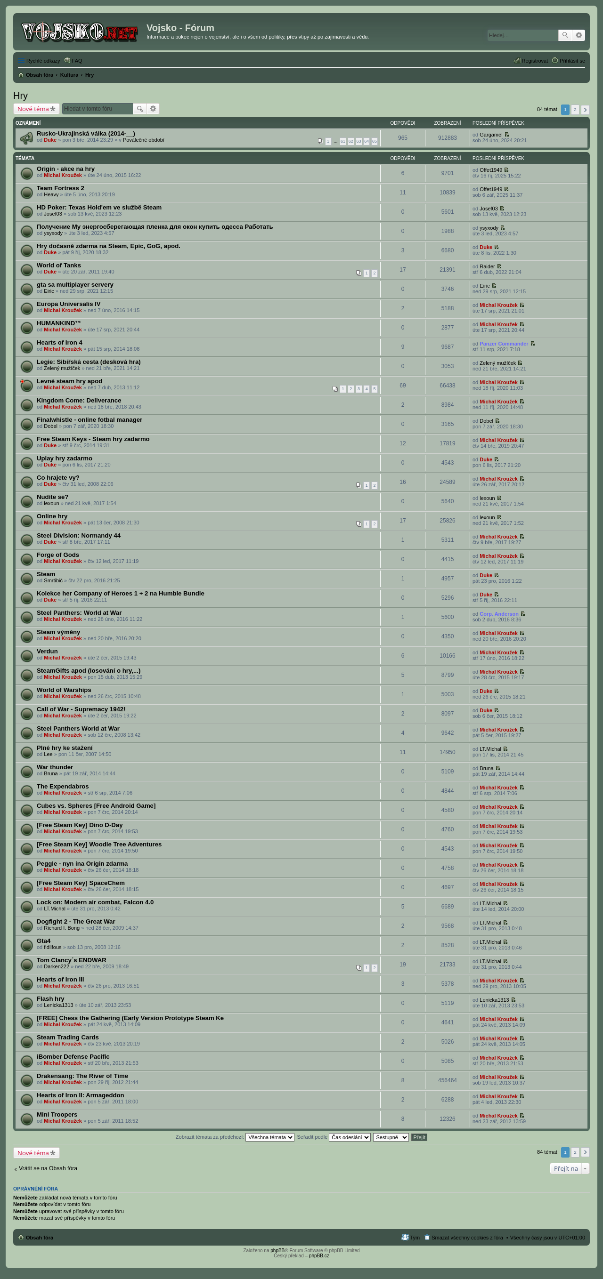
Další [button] (585, 110)
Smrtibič (53, 580)
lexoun (51, 503)
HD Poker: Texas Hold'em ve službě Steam (99, 207)
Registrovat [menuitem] (535, 61)
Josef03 (53, 214)
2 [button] (575, 109)
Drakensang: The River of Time (82, 1075)
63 (359, 141)
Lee (48, 754)
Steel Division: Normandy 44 (79, 535)
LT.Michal (490, 749)
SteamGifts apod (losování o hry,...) (88, 670)
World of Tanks (59, 265)
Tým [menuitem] (415, 1237)
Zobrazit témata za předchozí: (235, 1137)
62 (351, 141)
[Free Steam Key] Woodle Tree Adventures (99, 844)
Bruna (50, 773)
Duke (50, 140)
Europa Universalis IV (69, 303)
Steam (46, 574)
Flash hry (51, 998)
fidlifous (52, 947)
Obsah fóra (39, 1237)
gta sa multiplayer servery (75, 284)
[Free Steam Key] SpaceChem (81, 882)
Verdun (47, 651)
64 (366, 141)
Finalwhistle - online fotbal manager (89, 419)
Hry (20, 95)
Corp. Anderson (499, 614)
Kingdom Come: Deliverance (79, 400)
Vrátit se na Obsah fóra (48, 1168)
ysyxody (53, 233)
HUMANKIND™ (59, 323)
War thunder (55, 767)
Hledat (565, 35)
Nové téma (33, 109)
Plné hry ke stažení (65, 747)
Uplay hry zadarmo (64, 458)
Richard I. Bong (62, 928)
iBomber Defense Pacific (73, 1056)
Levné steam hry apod (69, 381)
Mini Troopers (57, 1114)
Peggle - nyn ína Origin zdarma (82, 863)
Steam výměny (58, 631)
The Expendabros (63, 786)
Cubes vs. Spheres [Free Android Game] (96, 805)
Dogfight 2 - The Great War (76, 921)
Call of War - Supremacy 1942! (81, 709)
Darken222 (56, 966)
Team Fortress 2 (60, 188)
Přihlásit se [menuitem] (572, 61)
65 (374, 141)
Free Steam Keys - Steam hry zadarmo (93, 438)
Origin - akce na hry (66, 168)
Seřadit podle (334, 1137)
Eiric (49, 291)
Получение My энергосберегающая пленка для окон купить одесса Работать (155, 226)
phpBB (277, 1250)
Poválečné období (143, 140)
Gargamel (491, 134)
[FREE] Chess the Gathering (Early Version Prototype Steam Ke (130, 1018)
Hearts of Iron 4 (59, 342)
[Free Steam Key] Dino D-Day (79, 825)
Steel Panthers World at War (78, 728)
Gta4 (43, 940)
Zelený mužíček (62, 368)
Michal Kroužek (63, 175)
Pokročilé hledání (578, 35)
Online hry (52, 516)
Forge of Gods (58, 554)
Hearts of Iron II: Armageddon (80, 1095)
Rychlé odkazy (43, 61)
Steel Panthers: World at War (79, 612)
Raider (487, 266)
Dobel (50, 426)
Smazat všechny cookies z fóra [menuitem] (467, 1237)
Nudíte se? (52, 496)
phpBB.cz (319, 1255)
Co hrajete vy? (58, 477)
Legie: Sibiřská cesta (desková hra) (89, 361)
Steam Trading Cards (68, 1037)
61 (343, 141)
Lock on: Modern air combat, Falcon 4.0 (95, 902)
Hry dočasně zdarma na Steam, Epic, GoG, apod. (108, 245)
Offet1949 (491, 170)
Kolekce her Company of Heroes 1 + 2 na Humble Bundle (120, 593)
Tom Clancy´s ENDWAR (71, 960)
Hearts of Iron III (60, 979)
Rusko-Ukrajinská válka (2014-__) (86, 133)
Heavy (51, 194)
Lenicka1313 (58, 1005)
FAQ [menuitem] (77, 61)
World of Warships (64, 689)
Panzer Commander (504, 343)
